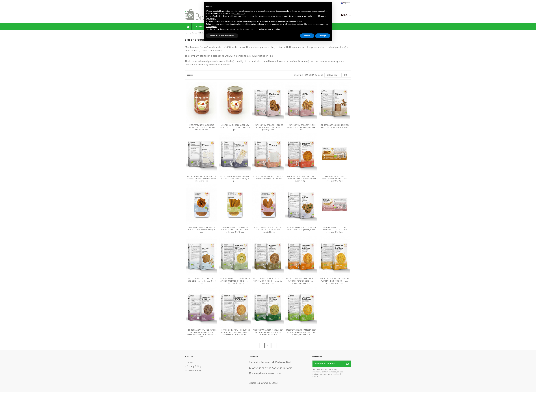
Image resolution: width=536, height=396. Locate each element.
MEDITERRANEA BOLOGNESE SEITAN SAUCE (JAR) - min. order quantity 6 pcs (201, 127)
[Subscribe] (347, 364)
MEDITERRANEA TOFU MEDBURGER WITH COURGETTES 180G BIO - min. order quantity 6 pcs (235, 281)
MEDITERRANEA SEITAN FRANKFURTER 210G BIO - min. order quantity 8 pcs (334, 178)
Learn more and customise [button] (222, 36)
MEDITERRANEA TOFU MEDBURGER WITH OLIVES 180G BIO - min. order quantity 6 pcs (268, 281)
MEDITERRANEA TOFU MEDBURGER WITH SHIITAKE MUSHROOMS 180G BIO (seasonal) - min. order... (235, 332)
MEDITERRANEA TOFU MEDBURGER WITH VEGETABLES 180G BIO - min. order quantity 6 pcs (301, 332)
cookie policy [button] (239, 13)
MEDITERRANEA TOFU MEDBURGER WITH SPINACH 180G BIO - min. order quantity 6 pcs (268, 332)
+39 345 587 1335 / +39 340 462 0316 (272, 368)
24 (346, 74)
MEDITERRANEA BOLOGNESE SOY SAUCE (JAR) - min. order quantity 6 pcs (235, 127)
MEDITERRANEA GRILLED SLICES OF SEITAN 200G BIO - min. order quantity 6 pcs (268, 127)
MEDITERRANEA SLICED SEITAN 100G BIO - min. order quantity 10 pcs (201, 229)
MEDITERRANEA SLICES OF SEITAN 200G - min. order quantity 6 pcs (301, 228)
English (346, 3)
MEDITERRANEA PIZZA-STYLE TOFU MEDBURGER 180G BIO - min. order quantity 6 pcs (301, 178)
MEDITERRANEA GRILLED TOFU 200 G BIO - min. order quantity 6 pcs (334, 126)
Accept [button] (323, 36)
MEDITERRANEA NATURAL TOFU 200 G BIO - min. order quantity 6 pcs (268, 177)
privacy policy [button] (211, 27)
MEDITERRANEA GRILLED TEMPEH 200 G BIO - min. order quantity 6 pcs (301, 127)
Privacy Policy (194, 366)
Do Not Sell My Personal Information (286, 21)
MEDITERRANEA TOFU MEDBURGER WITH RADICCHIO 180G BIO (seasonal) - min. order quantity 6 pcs (202, 333)
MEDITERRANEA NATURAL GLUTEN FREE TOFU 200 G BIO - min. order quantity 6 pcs (201, 178)
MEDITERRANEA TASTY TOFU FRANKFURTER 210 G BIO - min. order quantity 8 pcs (334, 229)
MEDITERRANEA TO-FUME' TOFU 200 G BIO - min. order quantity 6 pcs (202, 281)
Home (190, 362)
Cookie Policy (194, 370)
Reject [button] (307, 36)
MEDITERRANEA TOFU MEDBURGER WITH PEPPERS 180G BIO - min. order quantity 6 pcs (301, 281)
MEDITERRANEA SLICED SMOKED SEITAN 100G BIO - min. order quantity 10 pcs (268, 229)
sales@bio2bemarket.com (266, 373)
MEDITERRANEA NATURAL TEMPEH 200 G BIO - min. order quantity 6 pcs (234, 178)
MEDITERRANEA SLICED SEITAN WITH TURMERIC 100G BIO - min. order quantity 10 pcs (234, 229)
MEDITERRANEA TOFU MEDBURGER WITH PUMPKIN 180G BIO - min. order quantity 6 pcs (334, 281)
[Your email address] (328, 364)
